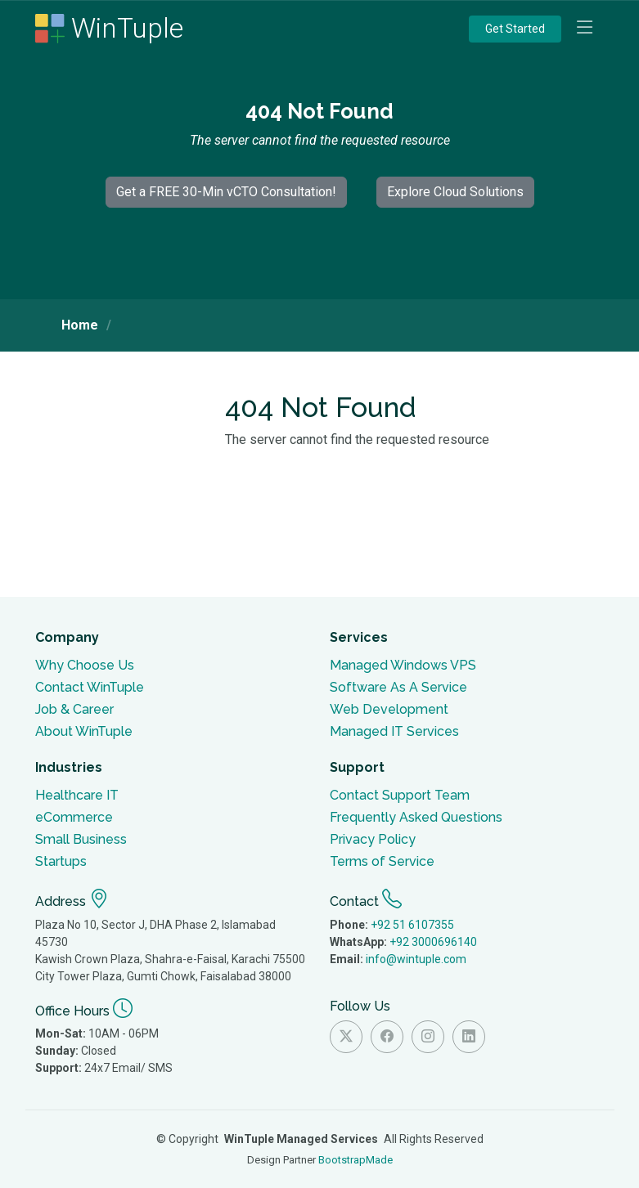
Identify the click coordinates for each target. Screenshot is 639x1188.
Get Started (515, 28)
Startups (61, 861)
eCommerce (74, 817)
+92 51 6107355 (412, 924)
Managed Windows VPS (403, 665)
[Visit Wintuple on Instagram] (428, 1036)
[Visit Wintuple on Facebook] (387, 1036)
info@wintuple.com (416, 959)
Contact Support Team (400, 795)
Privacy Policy (373, 839)
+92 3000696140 (433, 941)
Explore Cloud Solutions (455, 191)
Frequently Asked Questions (416, 817)
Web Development (389, 709)
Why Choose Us (84, 665)
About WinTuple (84, 731)
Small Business (81, 839)
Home (79, 325)
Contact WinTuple (89, 687)
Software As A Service (398, 687)
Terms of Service (382, 861)
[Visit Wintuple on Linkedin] (468, 1036)
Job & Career (74, 709)
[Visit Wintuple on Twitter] (346, 1036)
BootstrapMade (355, 1160)
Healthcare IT (77, 795)
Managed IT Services (394, 731)
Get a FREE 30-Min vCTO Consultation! (226, 191)
